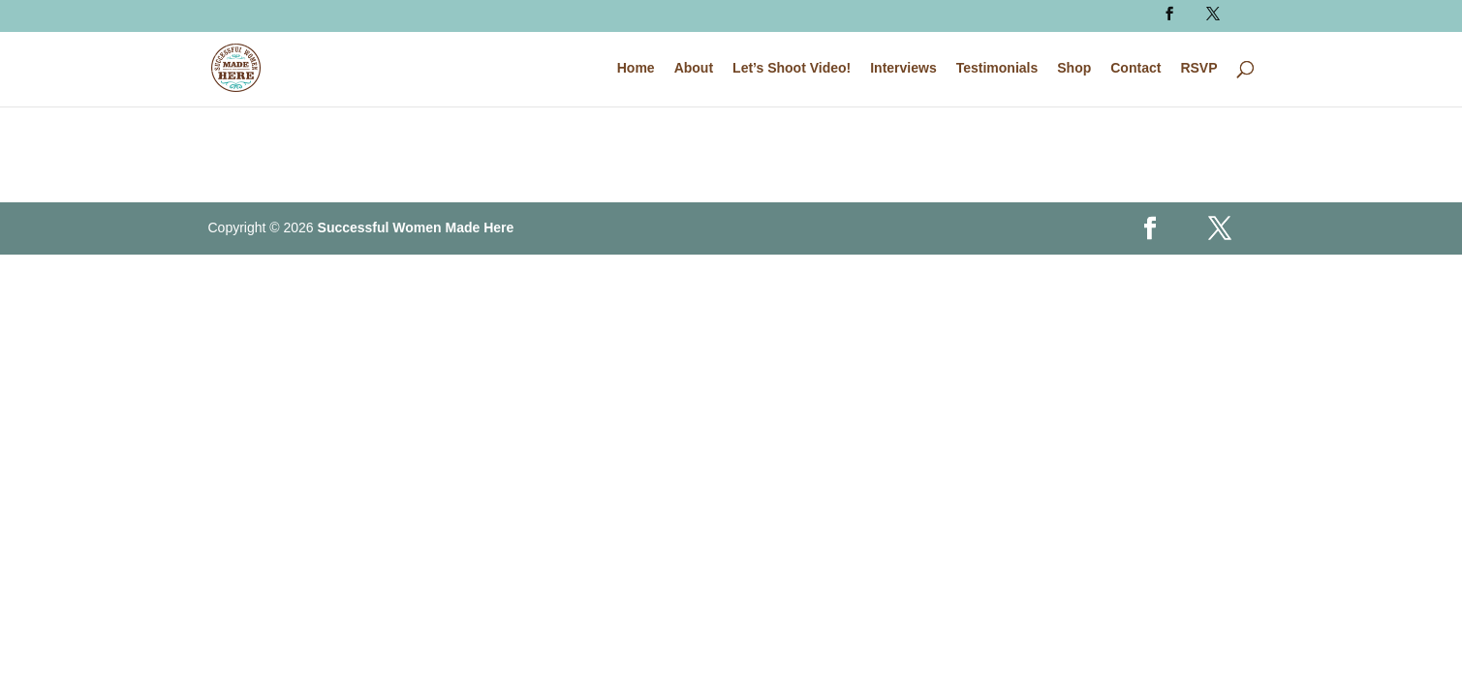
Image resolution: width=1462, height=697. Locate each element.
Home (636, 68)
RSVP (1198, 68)
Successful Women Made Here (416, 227)
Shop (1074, 68)
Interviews (903, 68)
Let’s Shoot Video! (791, 68)
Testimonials (997, 68)
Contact (1135, 68)
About (693, 68)
